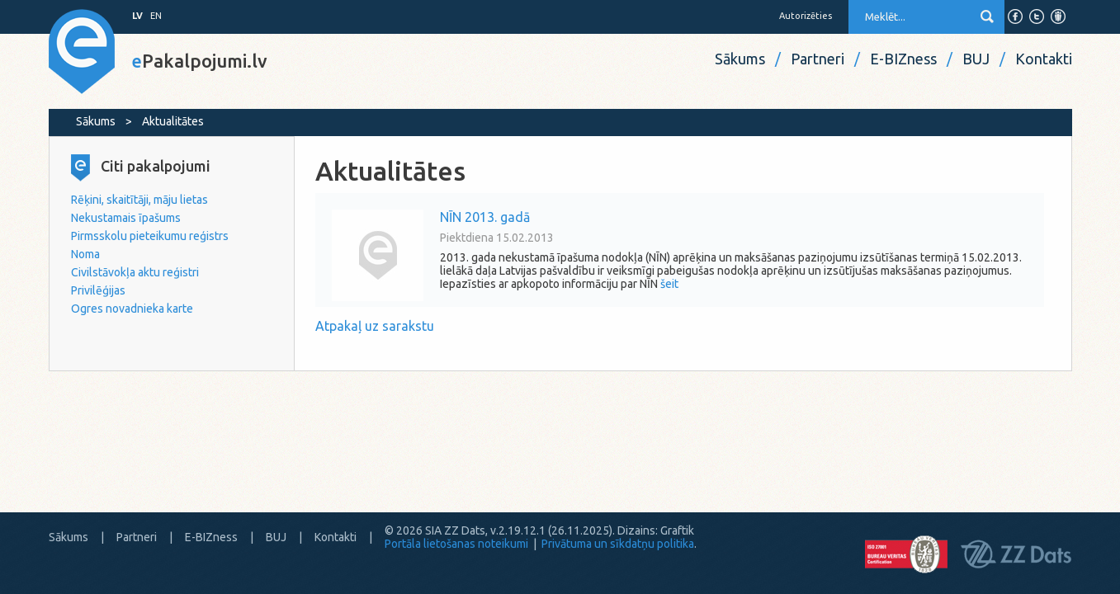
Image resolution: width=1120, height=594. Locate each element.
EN (156, 16)
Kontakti (1043, 58)
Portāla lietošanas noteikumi (456, 543)
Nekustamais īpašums (126, 217)
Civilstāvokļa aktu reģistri (135, 272)
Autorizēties (805, 16)
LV (137, 16)
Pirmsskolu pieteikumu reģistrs (150, 236)
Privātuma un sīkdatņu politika (617, 543)
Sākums (740, 58)
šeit (669, 283)
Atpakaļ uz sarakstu (374, 325)
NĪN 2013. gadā (485, 217)
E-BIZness (903, 58)
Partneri (817, 58)
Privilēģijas (98, 290)
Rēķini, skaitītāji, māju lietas (139, 199)
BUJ (976, 58)
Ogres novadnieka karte (132, 308)
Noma (85, 254)
